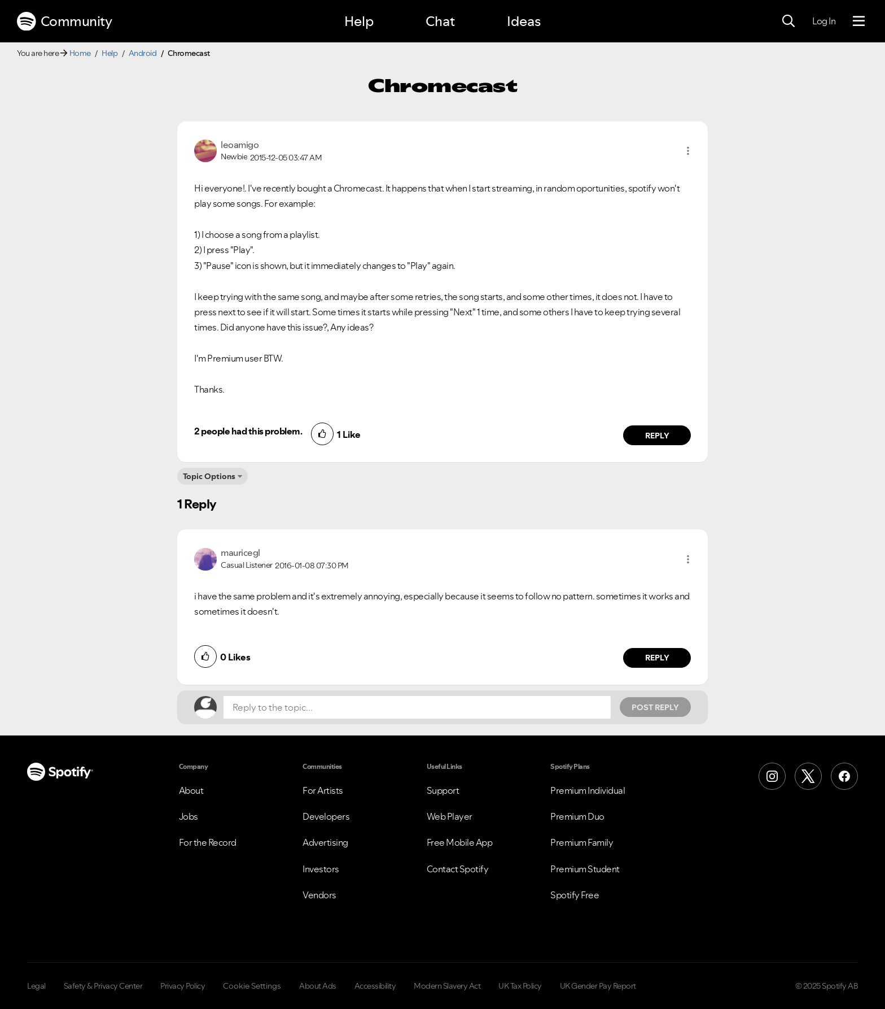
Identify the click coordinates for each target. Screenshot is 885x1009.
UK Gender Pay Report (598, 986)
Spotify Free (574, 895)
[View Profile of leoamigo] (240, 144)
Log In (823, 21)
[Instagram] (772, 776)
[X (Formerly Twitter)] (808, 776)
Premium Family (581, 842)
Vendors (319, 895)
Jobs (188, 816)
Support (443, 790)
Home (80, 53)
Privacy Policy (182, 986)
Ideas (524, 21)
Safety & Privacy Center (103, 986)
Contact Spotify (458, 869)
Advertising (325, 842)
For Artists (323, 790)
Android (143, 53)
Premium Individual (587, 790)
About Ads (317, 986)
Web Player (449, 816)
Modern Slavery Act (447, 986)
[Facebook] (844, 776)
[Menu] (858, 21)
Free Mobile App (460, 842)
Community (64, 21)
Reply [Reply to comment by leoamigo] (657, 435)
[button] (688, 150)
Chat (440, 21)
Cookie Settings (252, 986)
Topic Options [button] (209, 476)
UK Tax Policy (520, 986)
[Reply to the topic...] (417, 707)
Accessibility (375, 986)
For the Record (207, 842)
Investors (321, 869)
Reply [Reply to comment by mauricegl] (657, 657)
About (191, 790)
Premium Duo (577, 816)
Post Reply (655, 707)
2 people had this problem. (248, 431)
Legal (36, 986)
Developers (326, 816)
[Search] (788, 21)
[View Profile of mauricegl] (240, 552)
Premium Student (585, 869)
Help (359, 21)
